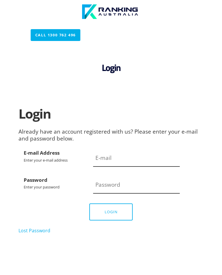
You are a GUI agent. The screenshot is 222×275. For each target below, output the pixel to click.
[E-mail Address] (136, 158)
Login (111, 211)
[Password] (136, 185)
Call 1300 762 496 (51, 32)
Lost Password (34, 230)
